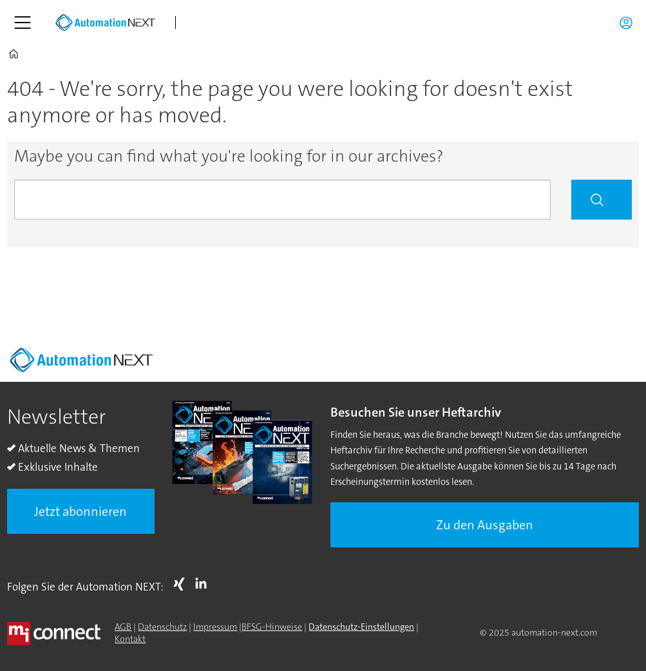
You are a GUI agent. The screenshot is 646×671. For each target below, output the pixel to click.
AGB (123, 626)
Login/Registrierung (629, 22)
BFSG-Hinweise (272, 626)
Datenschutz (162, 626)
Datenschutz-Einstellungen (361, 626)
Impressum (215, 626)
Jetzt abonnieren (80, 511)
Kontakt (130, 639)
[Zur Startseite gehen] (105, 22)
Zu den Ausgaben (484, 524)
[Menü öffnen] (22, 22)
